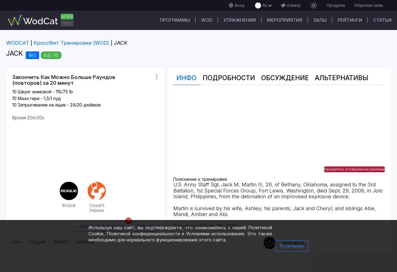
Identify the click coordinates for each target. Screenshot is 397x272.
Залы (320, 20)
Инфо (186, 78)
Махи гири (28, 98)
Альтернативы (341, 78)
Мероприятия (284, 20)
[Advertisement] (279, 134)
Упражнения (239, 20)
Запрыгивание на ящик (42, 104)
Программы (175, 20)
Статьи (382, 20)
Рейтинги (350, 20)
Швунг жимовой (34, 91)
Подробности (229, 78)
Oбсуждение (285, 78)
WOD (206, 20)
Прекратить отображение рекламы (354, 169)
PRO (67, 23)
